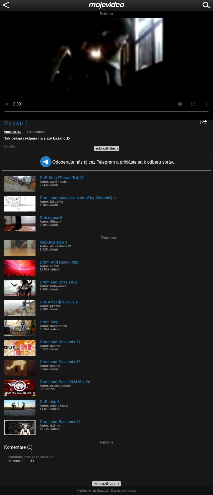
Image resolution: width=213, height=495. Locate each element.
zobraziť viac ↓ (107, 148)
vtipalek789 (12, 131)
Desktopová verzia (123, 490)
